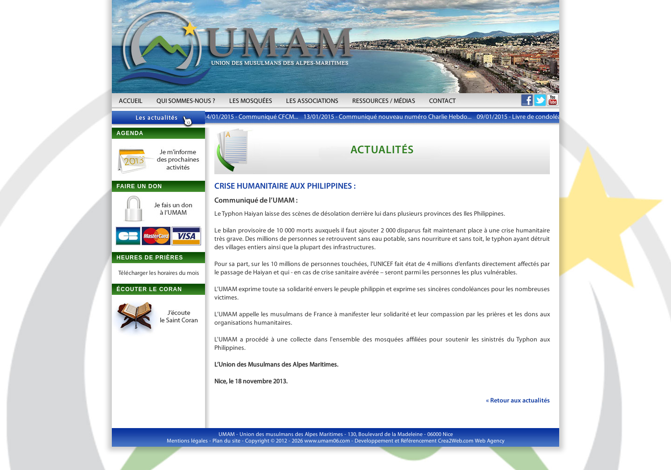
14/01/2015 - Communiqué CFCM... (251, 117)
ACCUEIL (131, 101)
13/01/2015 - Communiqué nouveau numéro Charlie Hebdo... (388, 117)
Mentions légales (187, 441)
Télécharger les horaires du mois (158, 273)
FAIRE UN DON (139, 186)
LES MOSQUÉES (250, 101)
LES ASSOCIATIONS (312, 101)
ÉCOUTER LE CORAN (149, 289)
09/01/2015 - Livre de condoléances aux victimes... (546, 117)
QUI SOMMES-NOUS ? (186, 101)
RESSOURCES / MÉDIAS (383, 101)
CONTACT (442, 101)
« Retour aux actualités (518, 400)
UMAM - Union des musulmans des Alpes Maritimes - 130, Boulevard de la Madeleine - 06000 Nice (336, 434)
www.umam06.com (327, 441)
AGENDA (130, 133)
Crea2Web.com (455, 441)
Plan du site (226, 441)
